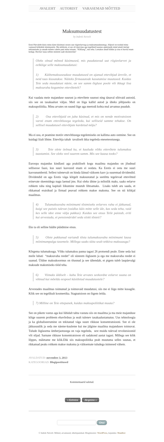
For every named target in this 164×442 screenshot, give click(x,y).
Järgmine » (90, 400)
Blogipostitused (59, 362)
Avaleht (48, 8)
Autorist (69, 8)
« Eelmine (72, 400)
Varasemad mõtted (101, 8)
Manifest (121, 433)
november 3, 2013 (57, 357)
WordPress (102, 433)
